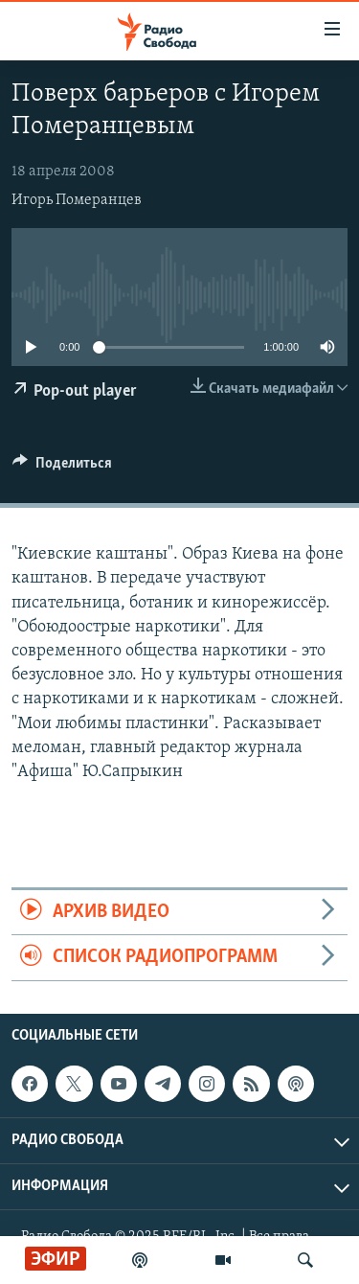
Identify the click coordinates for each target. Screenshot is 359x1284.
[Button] (62, 467)
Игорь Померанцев (76, 200)
